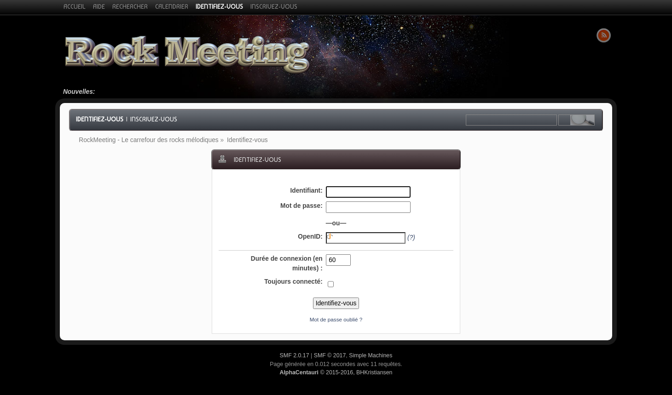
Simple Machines (370, 355)
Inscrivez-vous (153, 119)
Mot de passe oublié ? (336, 319)
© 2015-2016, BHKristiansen (335, 372)
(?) (411, 237)
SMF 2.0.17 (294, 355)
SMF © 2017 (330, 355)
